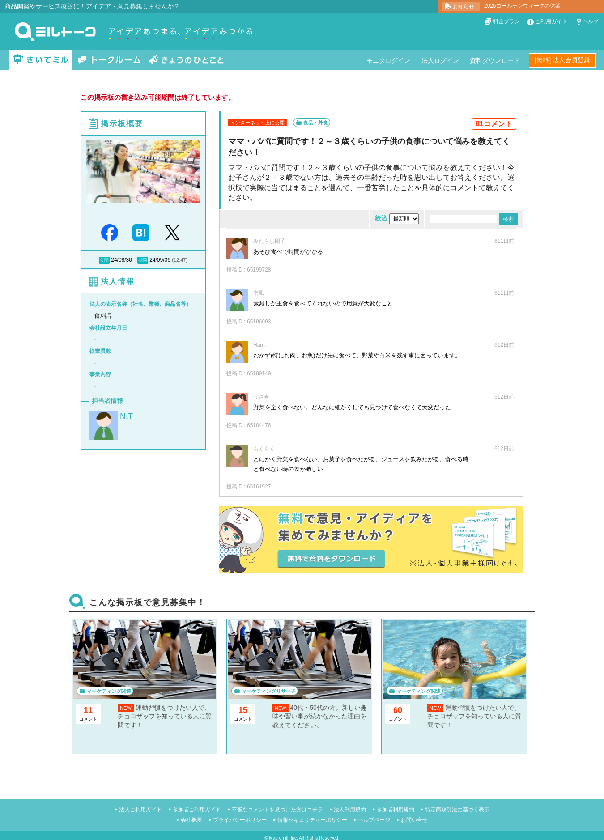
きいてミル (40, 60)
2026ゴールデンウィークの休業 (522, 6)
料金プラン (506, 21)
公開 (104, 260)
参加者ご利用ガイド (197, 809)
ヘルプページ (374, 820)
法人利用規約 (350, 809)
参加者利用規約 (395, 809)
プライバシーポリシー (240, 820)
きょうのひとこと (186, 60)
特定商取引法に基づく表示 (457, 809)
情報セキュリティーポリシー (312, 820)
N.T (126, 416)
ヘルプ (591, 21)
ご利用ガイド (551, 21)
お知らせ (463, 7)
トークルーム (109, 60)
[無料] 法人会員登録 (562, 60)
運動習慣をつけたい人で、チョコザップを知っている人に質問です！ (165, 716)
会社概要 (191, 820)
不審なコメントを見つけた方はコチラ (277, 809)
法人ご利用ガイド (140, 809)
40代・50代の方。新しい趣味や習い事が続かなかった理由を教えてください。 (319, 716)
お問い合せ (414, 820)
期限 (142, 260)
